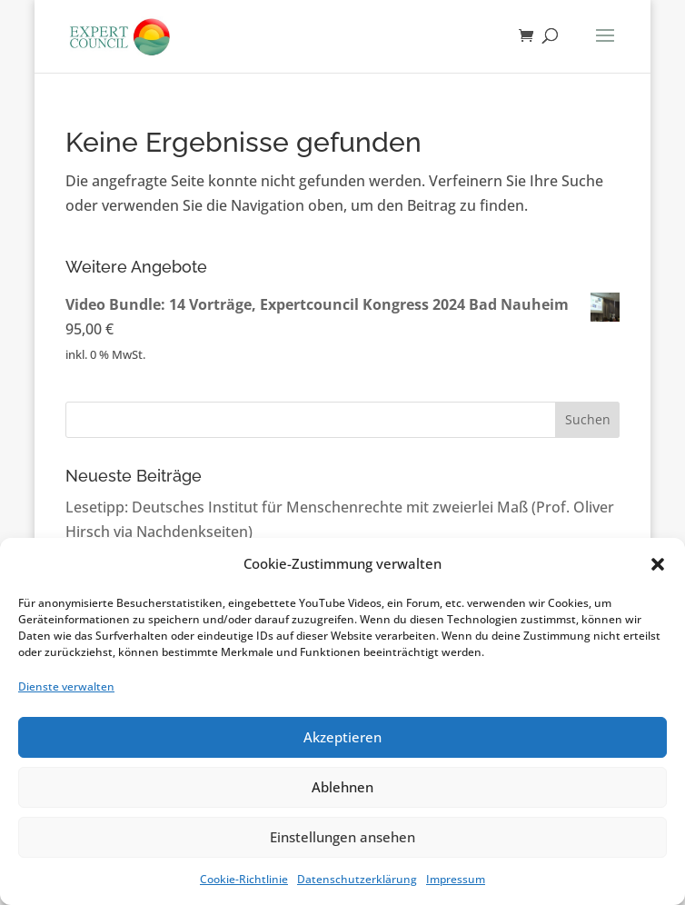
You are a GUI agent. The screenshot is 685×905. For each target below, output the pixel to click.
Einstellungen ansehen (342, 837)
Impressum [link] (455, 879)
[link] (119, 35)
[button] (658, 564)
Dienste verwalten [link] (66, 686)
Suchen (588, 419)
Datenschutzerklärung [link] (357, 879)
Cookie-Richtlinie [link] (244, 879)
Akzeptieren (342, 737)
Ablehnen (342, 787)
